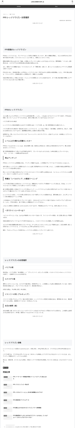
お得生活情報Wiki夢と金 (37, 2)
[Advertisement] (37, 34)
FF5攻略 (5, 367)
